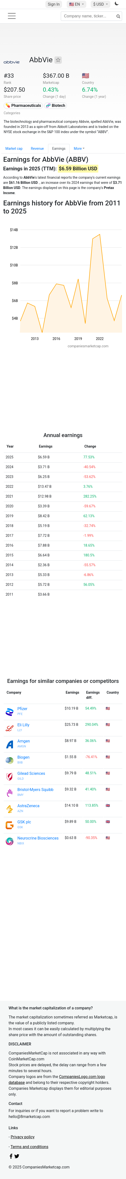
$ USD (99, 4)
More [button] (78, 149)
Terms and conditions (29, 1146)
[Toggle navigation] (12, 16)
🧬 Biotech (55, 105)
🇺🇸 (75, 4)
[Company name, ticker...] (91, 16)
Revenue (37, 149)
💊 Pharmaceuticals (23, 105)
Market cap (14, 149)
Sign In (54, 4)
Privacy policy (23, 1137)
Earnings (58, 149)
